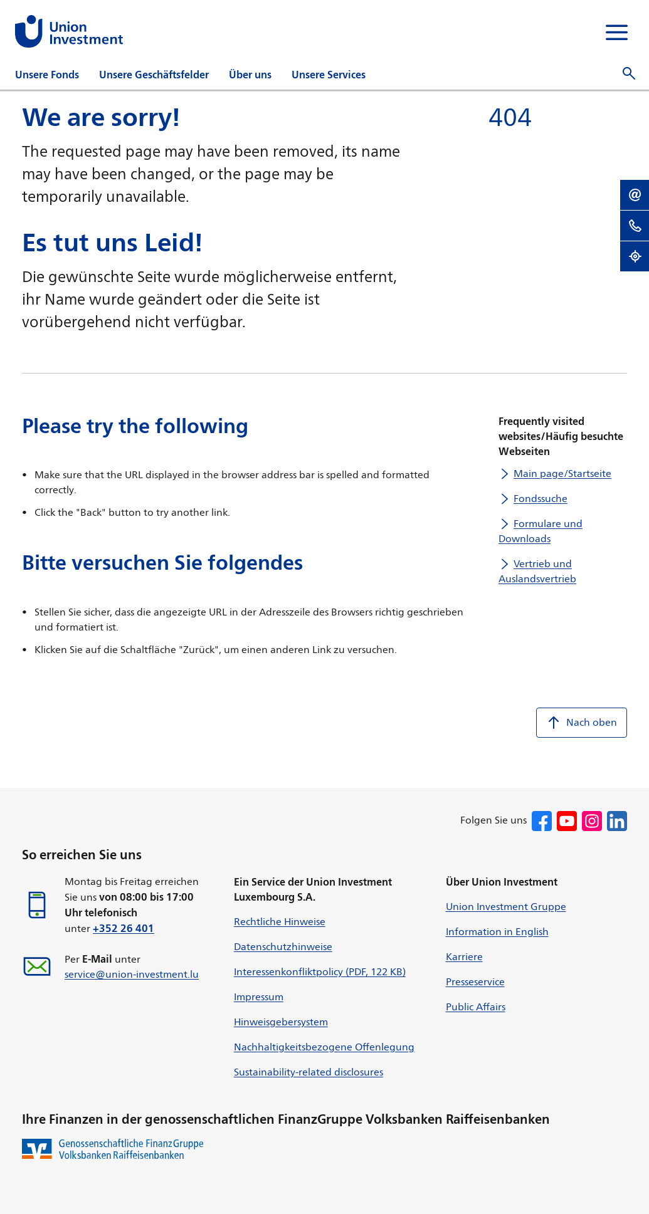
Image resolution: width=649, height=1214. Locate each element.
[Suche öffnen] (629, 74)
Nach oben (581, 722)
